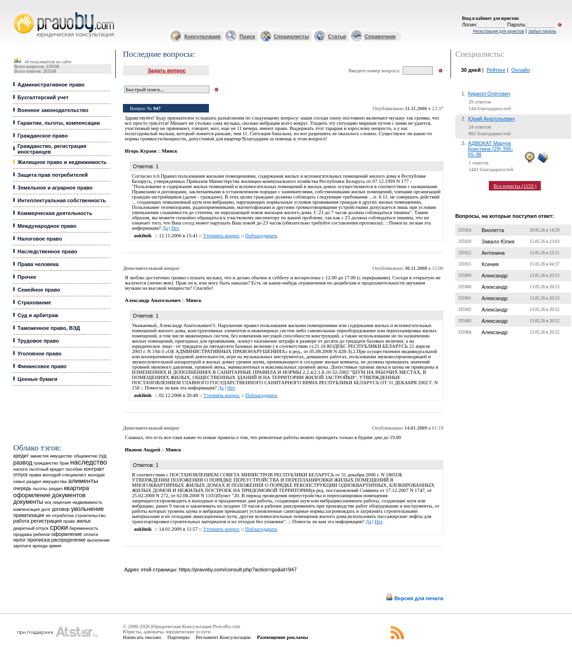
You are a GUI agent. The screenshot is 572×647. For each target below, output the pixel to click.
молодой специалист (65, 474)
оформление (67, 534)
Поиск (247, 36)
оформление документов (49, 495)
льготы (40, 488)
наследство (88, 462)
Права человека (38, 264)
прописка (38, 540)
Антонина (493, 253)
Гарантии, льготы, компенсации (58, 123)
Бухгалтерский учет (43, 97)
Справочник (380, 36)
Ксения (490, 264)
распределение (68, 540)
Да (165, 228)
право (69, 521)
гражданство (46, 463)
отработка (62, 515)
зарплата (22, 545)
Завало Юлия (498, 241)
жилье (84, 521)
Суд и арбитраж (37, 315)
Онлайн (520, 70)
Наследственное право (47, 251)
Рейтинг (495, 70)
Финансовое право (42, 366)
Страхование (34, 302)
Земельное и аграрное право (55, 187)
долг (46, 509)
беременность (83, 528)
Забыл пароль (542, 31)
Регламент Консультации (223, 637)
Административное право (51, 84)
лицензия (61, 502)
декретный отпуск (31, 528)
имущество (61, 456)
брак (64, 463)
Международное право (47, 226)
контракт (94, 469)
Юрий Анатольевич (491, 118)
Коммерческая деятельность (54, 213)
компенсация (26, 509)
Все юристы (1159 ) (515, 186)
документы (28, 502)
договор (61, 509)
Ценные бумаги (37, 379)
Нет (175, 228)
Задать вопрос (166, 70)
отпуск (20, 474)
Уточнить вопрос (221, 235)
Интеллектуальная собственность (61, 200)
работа (21, 521)
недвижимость (87, 502)
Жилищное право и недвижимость (62, 162)
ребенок (41, 534)
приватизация (28, 515)
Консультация (202, 36)
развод (22, 462)
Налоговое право (39, 239)
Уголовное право (39, 353)
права (35, 475)
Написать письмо (142, 637)
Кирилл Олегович (489, 93)
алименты (83, 480)
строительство (90, 515)
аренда (40, 545)
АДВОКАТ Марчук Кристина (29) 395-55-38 (490, 148)
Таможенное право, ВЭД (48, 328)
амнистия (39, 456)
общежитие (85, 455)
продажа (22, 534)
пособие (73, 469)
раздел (55, 488)
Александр (495, 275)
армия (55, 545)
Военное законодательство (52, 110)
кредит (21, 455)
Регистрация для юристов (498, 31)
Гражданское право (42, 135)
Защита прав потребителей (52, 175)
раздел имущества (46, 481)
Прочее (26, 277)
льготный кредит (46, 469)
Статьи (337, 36)
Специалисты (291, 36)
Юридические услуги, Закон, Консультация (18, 12)
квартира (76, 488)
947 (157, 108)
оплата (91, 534)
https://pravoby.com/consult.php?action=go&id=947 (237, 569)
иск (48, 502)
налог (19, 540)
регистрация (46, 521)
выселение (98, 540)
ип (48, 515)
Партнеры (178, 637)
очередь (22, 488)
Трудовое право (38, 341)
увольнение (87, 508)
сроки (59, 527)
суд (102, 455)
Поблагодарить (261, 235)
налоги (20, 469)
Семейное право (38, 290)
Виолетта (493, 230)
